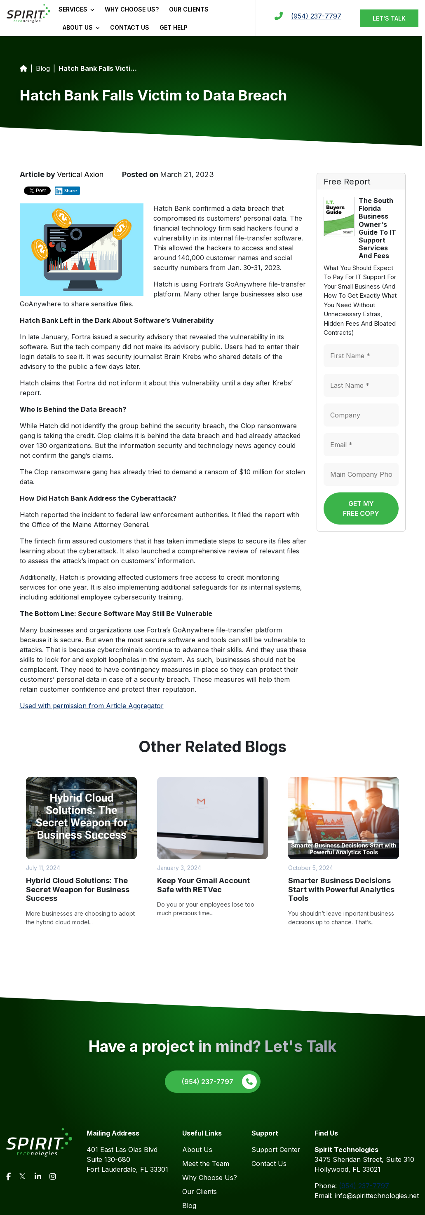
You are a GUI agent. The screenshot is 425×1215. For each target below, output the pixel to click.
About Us (81, 27)
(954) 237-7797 (316, 16)
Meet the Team (205, 1163)
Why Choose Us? (132, 9)
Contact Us (129, 27)
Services (76, 9)
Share (66, 191)
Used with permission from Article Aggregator (92, 706)
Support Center (276, 1149)
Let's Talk (389, 18)
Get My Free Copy (361, 508)
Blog (43, 68)
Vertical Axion (80, 174)
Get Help (174, 27)
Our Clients (189, 9)
